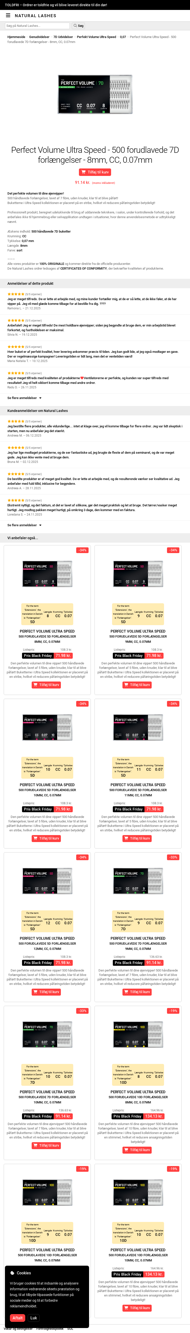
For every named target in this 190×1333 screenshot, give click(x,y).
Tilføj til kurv (95, 172)
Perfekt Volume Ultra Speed (96, 37)
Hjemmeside (16, 37)
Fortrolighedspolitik (50, 1329)
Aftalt (18, 1318)
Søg (78, 26)
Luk (33, 1318)
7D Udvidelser (63, 37)
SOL (70, 1329)
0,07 (123, 37)
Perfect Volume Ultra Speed (47, 636)
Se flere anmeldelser (24, 398)
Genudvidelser (39, 37)
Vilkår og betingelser (18, 1329)
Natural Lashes (35, 15)
